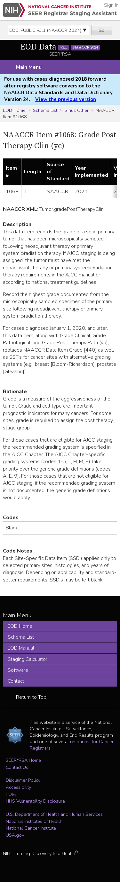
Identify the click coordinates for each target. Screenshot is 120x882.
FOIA (11, 794)
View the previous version (65, 99)
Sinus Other (77, 110)
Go (102, 30)
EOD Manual (21, 648)
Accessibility (18, 787)
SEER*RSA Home (23, 760)
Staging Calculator (27, 659)
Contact (16, 681)
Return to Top (31, 697)
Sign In (111, 5)
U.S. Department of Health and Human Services (54, 814)
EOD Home (14, 110)
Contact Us (17, 767)
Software (18, 670)
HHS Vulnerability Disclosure (35, 801)
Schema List (45, 110)
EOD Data (60, 47)
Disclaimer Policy (23, 780)
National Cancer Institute (31, 828)
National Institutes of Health (34, 821)
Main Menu (29, 67)
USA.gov (15, 835)
